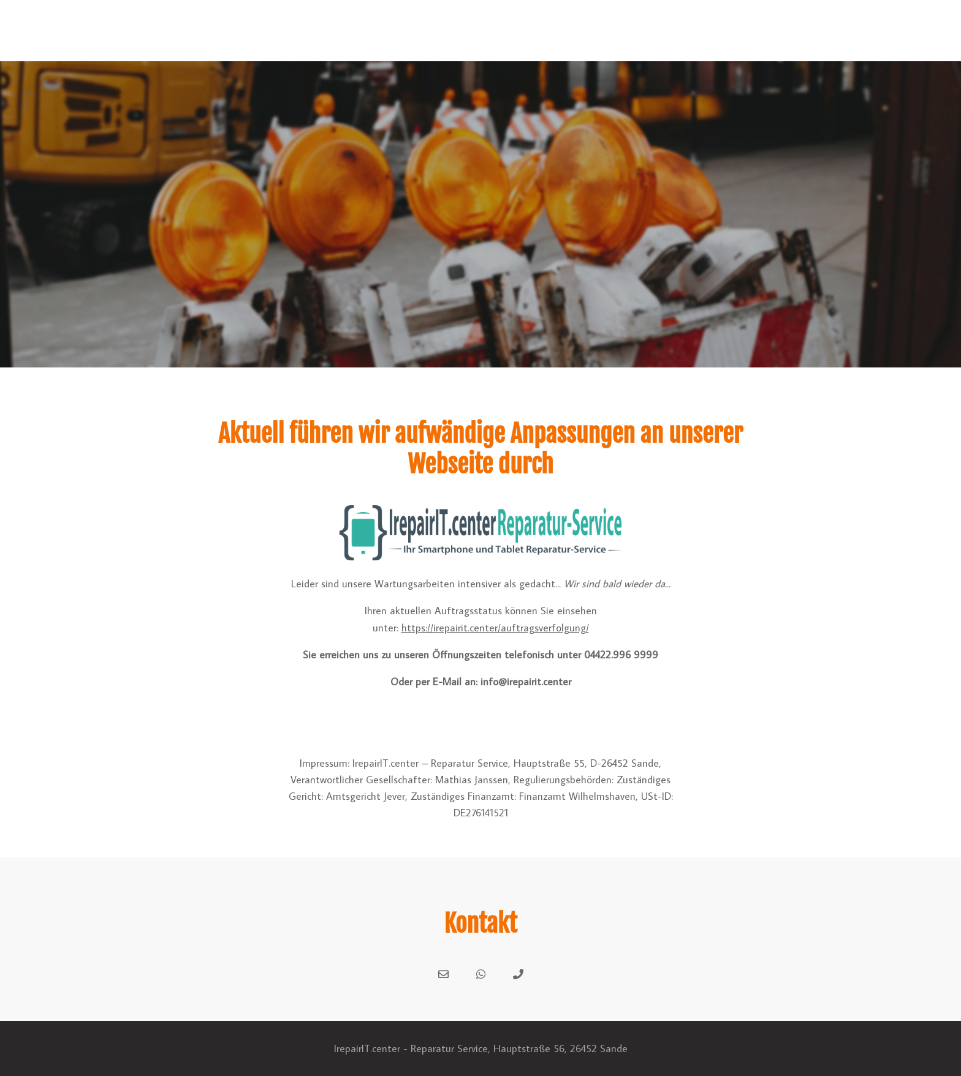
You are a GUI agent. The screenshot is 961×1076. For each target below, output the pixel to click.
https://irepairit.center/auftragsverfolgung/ (495, 627)
